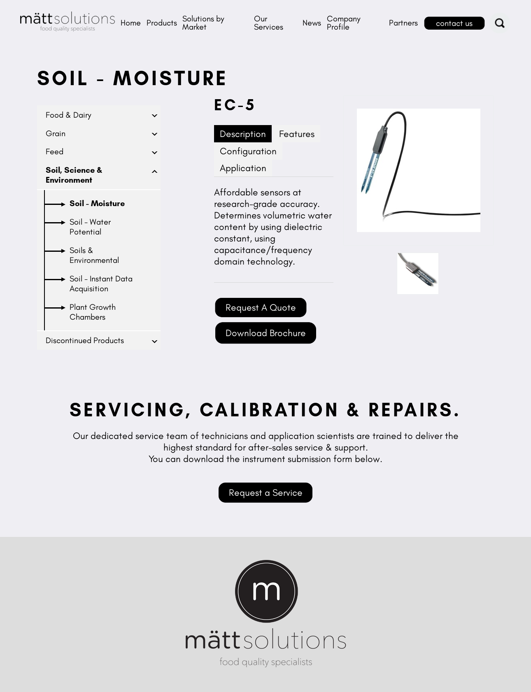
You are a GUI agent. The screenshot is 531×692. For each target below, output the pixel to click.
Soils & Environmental (94, 255)
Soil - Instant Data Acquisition (101, 283)
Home (131, 23)
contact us (454, 23)
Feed (54, 151)
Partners (403, 23)
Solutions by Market (203, 23)
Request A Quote (261, 307)
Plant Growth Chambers (93, 312)
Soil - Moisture (97, 203)
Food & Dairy (68, 115)
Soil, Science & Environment (74, 175)
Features (296, 133)
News (312, 23)
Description (243, 133)
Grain (55, 133)
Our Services (268, 23)
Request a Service (266, 492)
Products (162, 23)
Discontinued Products (85, 340)
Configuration (248, 151)
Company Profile (344, 23)
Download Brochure (266, 333)
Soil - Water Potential (90, 227)
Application (243, 168)
